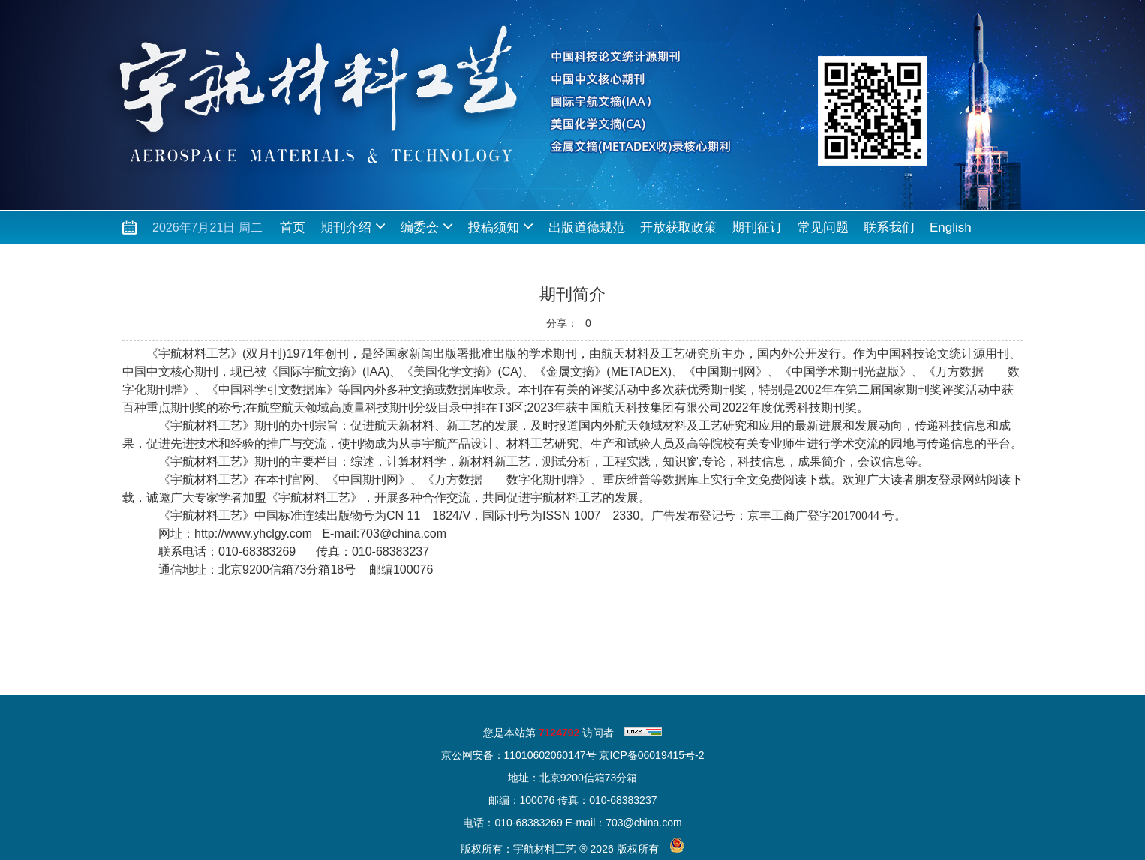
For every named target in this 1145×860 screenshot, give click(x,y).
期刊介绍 (353, 226)
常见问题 (823, 227)
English (951, 227)
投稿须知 (500, 226)
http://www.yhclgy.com (253, 533)
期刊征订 (757, 227)
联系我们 (889, 227)
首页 (292, 227)
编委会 (427, 226)
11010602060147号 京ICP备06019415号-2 (604, 755)
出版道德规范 (586, 227)
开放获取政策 (678, 227)
